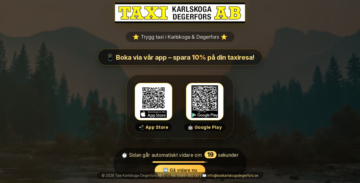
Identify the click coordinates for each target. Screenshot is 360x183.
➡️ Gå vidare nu (180, 170)
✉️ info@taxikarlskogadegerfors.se (230, 176)
